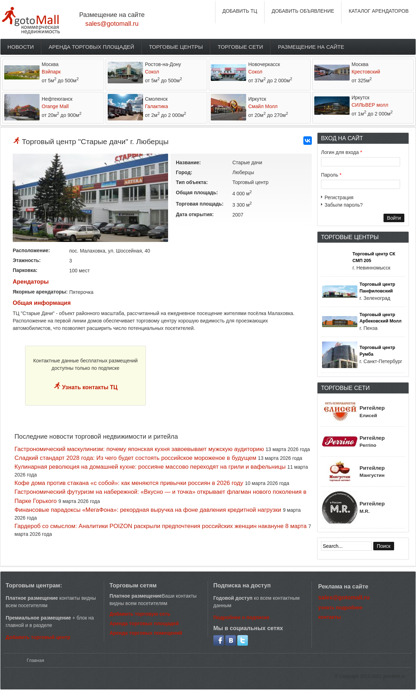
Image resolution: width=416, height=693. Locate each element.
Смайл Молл (263, 106)
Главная (35, 660)
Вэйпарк (51, 72)
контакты (329, 617)
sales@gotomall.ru (112, 23)
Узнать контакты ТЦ (89, 387)
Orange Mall (55, 106)
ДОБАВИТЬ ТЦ (239, 11)
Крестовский (366, 72)
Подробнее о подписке (241, 617)
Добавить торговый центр (38, 637)
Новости (20, 47)
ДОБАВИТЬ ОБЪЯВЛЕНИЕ (303, 11)
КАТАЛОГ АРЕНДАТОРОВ (379, 11)
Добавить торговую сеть (139, 614)
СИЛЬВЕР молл (370, 105)
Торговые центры (176, 47)
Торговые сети (240, 47)
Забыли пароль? (344, 205)
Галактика (156, 106)
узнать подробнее (340, 607)
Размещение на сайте (311, 47)
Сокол (152, 72)
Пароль (331, 175)
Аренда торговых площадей (91, 47)
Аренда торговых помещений (145, 633)
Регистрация (339, 197)
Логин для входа (341, 152)
